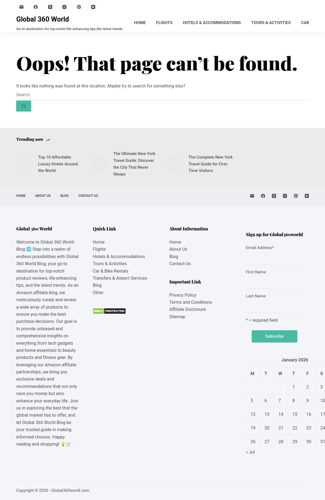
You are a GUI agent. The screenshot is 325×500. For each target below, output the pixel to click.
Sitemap (177, 316)
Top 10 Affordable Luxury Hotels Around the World (58, 164)
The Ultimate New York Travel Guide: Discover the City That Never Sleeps (134, 163)
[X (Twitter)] (50, 7)
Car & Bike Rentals (110, 271)
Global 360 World (42, 19)
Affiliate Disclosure (187, 309)
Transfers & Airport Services (120, 278)
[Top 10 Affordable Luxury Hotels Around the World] (24, 164)
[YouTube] (93, 7)
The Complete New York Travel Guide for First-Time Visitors (210, 164)
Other (98, 292)
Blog (64, 196)
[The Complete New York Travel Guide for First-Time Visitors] (175, 164)
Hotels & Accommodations (212, 22)
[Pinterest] (79, 7)
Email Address (260, 247)
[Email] (21, 7)
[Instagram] (64, 7)
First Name (256, 272)
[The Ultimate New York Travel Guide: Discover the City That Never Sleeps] (99, 164)
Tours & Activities (271, 22)
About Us (43, 196)
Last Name (256, 296)
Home (140, 22)
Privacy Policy (182, 295)
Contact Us (88, 196)
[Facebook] (36, 7)
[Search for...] (162, 95)
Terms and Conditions (190, 302)
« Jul (250, 452)
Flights (164, 22)
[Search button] (23, 106)
